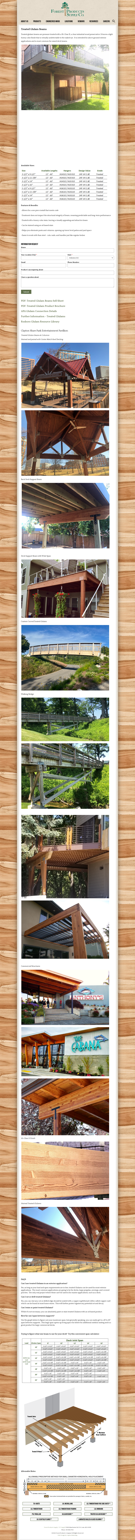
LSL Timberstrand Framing (67, 1509)
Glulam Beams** (67, 1514)
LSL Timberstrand (36, 1509)
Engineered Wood (53, 21)
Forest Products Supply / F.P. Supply (54, 1527)
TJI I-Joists (36, 1504)
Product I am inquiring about (32, 270)
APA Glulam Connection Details (39, 311)
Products (37, 21)
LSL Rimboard (98, 1509)
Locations (69, 21)
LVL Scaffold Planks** (44, 1519)
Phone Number (73, 262)
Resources (93, 21)
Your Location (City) (28, 255)
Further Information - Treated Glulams (43, 316)
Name (23, 247)
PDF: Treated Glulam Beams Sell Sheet (42, 301)
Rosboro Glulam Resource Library (40, 321)
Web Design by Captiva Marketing (67, 1535)
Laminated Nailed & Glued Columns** (90, 1519)
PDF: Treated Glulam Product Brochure (43, 306)
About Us (24, 21)
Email (23, 262)
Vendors (81, 21)
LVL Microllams (67, 1504)
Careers (106, 21)
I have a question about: (30, 277)
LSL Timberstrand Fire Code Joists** (98, 1504)
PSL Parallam (36, 1514)
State (69, 255)
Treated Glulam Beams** (98, 1514)
